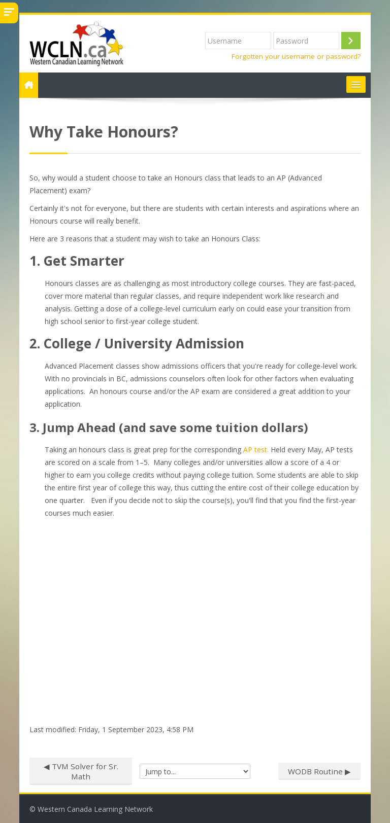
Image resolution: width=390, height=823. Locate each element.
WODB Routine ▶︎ (319, 771)
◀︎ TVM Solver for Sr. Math (81, 771)
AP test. (257, 449)
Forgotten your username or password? (296, 56)
